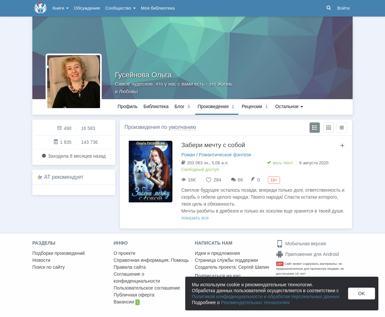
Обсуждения (87, 8)
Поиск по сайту (48, 267)
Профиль (127, 106)
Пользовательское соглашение (147, 288)
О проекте (124, 253)
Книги (60, 8)
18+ (280, 263)
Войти (343, 8)
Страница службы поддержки (226, 260)
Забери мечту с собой (213, 144)
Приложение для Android (307, 254)
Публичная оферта (134, 294)
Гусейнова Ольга (143, 75)
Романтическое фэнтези (225, 154)
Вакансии (127, 302)
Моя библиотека (158, 8)
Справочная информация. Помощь (151, 260)
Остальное (289, 106)
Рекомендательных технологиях (255, 302)
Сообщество (120, 8)
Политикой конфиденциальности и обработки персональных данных (265, 296)
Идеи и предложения (217, 253)
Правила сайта (130, 267)
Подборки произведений (58, 253)
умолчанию (182, 127)
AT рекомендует (64, 177)
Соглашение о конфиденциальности (137, 277)
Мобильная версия (301, 243)
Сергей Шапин (253, 267)
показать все (195, 217)
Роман (188, 154)
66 (240, 179)
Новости (41, 260)
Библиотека (155, 106)
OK (361, 293)
